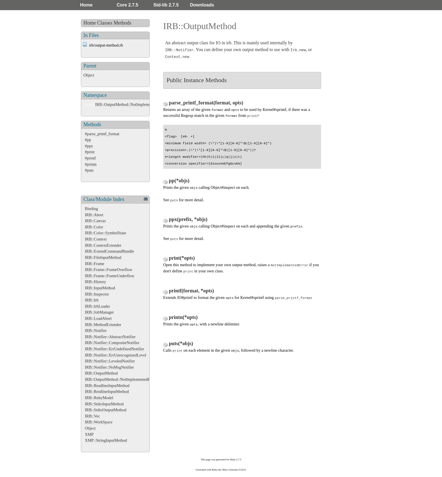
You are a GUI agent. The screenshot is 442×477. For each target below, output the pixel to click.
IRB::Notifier (96, 330)
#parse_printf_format (102, 134)
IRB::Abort (94, 215)
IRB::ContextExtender (103, 245)
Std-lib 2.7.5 (166, 5)
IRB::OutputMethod (101, 373)
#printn (91, 164)
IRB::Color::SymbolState (105, 233)
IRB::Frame (94, 263)
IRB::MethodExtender (103, 324)
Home (86, 5)
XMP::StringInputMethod (106, 440)
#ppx (89, 146)
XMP (89, 434)
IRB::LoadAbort (98, 318)
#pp (88, 139)
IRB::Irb (92, 300)
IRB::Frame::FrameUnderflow (109, 275)
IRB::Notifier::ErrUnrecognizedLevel (115, 355)
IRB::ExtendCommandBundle (109, 251)
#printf (90, 158)
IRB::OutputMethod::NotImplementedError (131, 104)
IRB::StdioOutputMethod (105, 410)
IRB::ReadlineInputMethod (107, 385)
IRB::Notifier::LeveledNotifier (110, 361)
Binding (91, 208)
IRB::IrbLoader (97, 306)
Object (88, 75)
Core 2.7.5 (127, 5)
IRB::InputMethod (100, 288)
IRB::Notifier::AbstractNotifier (110, 336)
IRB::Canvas (95, 220)
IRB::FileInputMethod (103, 257)
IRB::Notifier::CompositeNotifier (112, 342)
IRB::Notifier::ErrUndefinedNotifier (114, 349)
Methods (122, 23)
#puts (89, 170)
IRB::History (95, 281)
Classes (104, 23)
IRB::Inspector (97, 294)
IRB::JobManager (99, 312)
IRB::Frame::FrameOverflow (108, 269)
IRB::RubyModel (99, 397)
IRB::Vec (92, 416)
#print (89, 152)
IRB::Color (94, 227)
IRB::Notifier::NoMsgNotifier (109, 367)
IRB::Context (96, 239)
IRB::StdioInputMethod (104, 404)
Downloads (202, 5)
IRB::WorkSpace (98, 422)
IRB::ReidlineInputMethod (107, 391)
